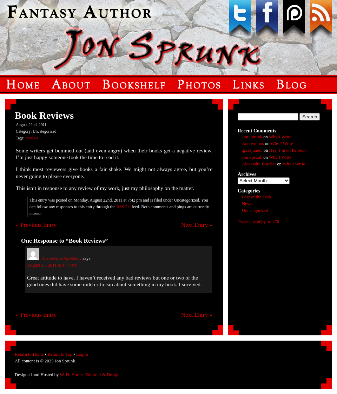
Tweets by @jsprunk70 (258, 221)
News (247, 203)
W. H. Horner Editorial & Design (89, 374)
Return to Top (59, 354)
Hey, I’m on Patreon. (288, 150)
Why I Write (280, 136)
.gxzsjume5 (252, 150)
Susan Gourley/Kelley (61, 258)
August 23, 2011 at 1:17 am (52, 265)
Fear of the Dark (256, 197)
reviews (32, 138)
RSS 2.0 (124, 206)
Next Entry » (196, 225)
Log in (82, 354)
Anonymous (253, 143)
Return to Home (29, 354)
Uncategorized (255, 210)
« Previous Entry (36, 225)
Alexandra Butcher (259, 164)
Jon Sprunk (252, 136)
